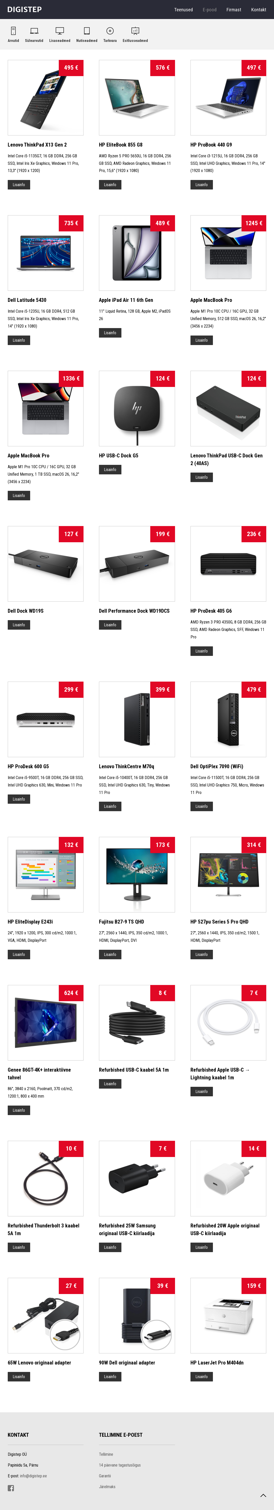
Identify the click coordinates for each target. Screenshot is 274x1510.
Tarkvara (110, 41)
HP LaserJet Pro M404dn (217, 1363)
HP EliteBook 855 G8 (121, 145)
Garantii (105, 1475)
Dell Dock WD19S (26, 611)
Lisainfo (19, 184)
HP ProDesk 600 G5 (28, 766)
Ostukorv (251, 32)
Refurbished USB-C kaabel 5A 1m (134, 1070)
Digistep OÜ (24, 10)
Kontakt (258, 10)
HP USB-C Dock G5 (118, 456)
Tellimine (106, 1454)
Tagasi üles (260, 1500)
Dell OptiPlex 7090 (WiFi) (216, 766)
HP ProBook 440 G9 (211, 145)
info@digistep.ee (33, 1475)
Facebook (11, 1488)
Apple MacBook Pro (211, 300)
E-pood (210, 10)
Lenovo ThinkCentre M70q (126, 766)
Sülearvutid (34, 41)
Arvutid (13, 41)
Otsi (229, 32)
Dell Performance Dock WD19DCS (134, 611)
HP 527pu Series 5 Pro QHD (219, 922)
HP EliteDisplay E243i (30, 922)
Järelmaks (107, 1486)
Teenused (183, 10)
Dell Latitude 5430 (27, 300)
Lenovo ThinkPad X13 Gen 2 (37, 145)
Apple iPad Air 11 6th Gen (126, 300)
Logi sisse (263, 32)
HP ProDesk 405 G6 (211, 611)
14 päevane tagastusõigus (120, 1465)
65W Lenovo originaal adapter (39, 1363)
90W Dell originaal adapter (127, 1363)
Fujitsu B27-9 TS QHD (121, 922)
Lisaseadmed (59, 41)
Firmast (234, 10)
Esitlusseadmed (135, 41)
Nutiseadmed (86, 41)
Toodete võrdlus (240, 32)
